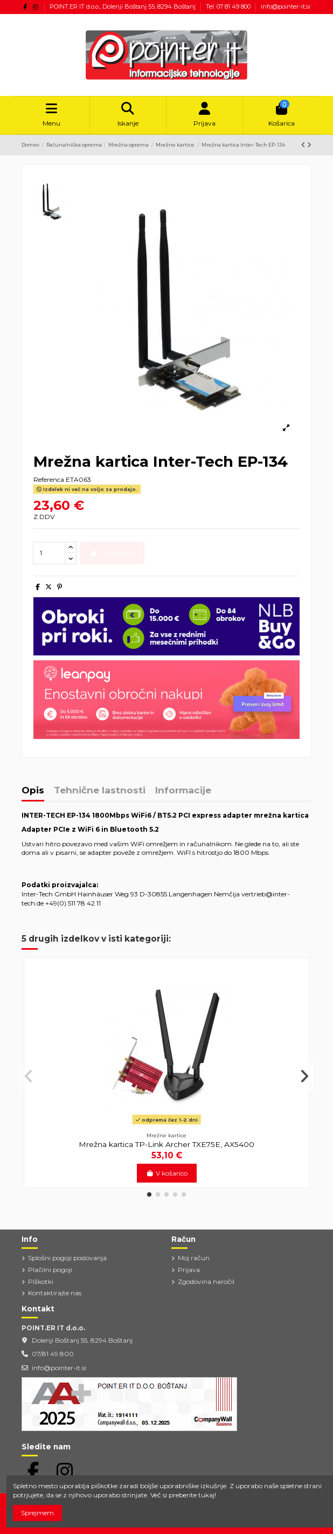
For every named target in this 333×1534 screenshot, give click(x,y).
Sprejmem (37, 1513)
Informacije (183, 791)
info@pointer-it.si (285, 6)
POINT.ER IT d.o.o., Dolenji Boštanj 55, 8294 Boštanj (123, 6)
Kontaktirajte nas (54, 1293)
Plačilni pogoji (50, 1270)
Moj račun (194, 1258)
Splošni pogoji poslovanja (67, 1258)
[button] (149, 1194)
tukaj (206, 1495)
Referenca (48, 479)
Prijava (189, 1270)
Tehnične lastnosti (99, 791)
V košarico (167, 1173)
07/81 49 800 (53, 1354)
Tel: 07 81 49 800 (229, 6)
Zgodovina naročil (206, 1281)
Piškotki (40, 1281)
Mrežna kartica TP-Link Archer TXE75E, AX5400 (166, 1144)
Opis (33, 791)
